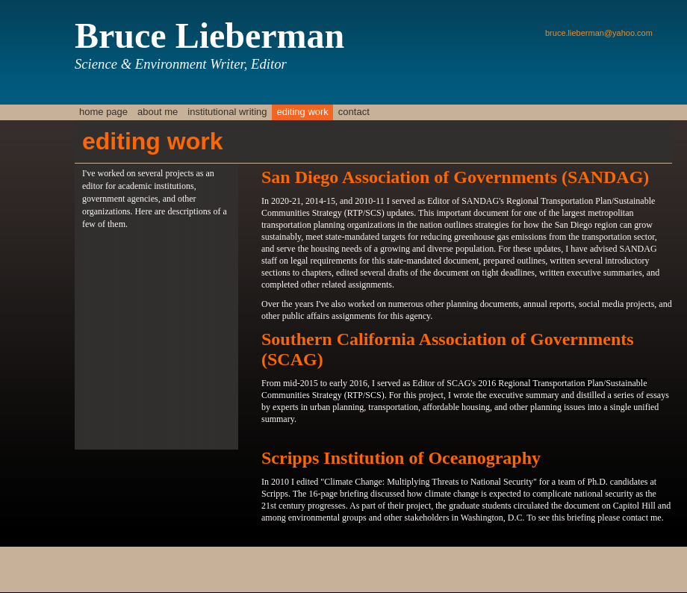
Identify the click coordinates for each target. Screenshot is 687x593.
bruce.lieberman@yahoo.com (599, 32)
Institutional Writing (227, 111)
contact (354, 111)
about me (157, 111)
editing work (302, 111)
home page (103, 111)
